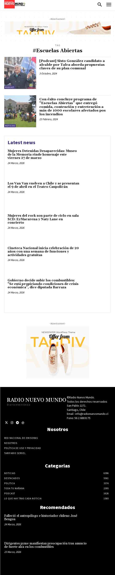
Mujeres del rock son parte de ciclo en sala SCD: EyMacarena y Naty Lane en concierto (43, 219)
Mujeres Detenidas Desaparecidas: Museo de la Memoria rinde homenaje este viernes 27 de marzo (42, 154)
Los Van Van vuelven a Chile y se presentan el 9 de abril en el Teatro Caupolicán (43, 185)
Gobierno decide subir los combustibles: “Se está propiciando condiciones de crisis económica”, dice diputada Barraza (43, 283)
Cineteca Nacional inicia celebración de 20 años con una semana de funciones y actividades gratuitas (43, 251)
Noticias (10, 125)
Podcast (9, 87)
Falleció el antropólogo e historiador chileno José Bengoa (40, 517)
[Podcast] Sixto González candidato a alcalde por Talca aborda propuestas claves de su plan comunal (72, 64)
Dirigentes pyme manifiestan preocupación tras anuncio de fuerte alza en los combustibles (45, 545)
